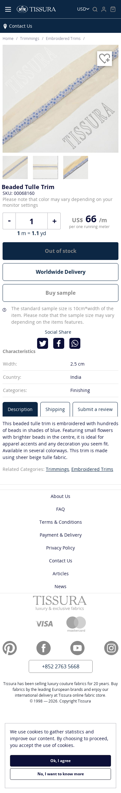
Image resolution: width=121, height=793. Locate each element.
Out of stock (60, 250)
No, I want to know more (60, 774)
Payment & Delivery (61, 535)
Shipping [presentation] (55, 409)
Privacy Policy (60, 548)
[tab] (20, 409)
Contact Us (20, 26)
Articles (61, 573)
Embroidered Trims (92, 469)
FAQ (60, 509)
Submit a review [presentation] (95, 409)
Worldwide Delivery (61, 271)
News (60, 586)
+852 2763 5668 (60, 666)
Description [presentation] (20, 409)
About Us (60, 496)
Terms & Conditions (60, 522)
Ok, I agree (60, 760)
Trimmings (57, 469)
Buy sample (60, 292)
